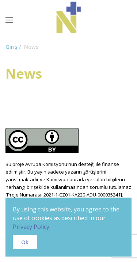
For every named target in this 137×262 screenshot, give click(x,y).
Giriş (11, 46)
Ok (24, 242)
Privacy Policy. (31, 227)
